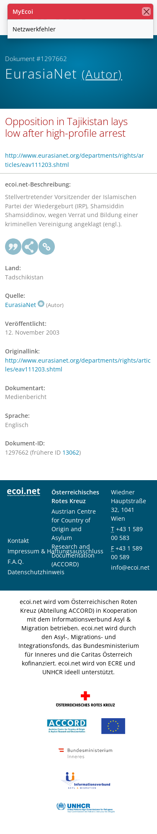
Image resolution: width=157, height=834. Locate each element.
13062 (70, 452)
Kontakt (18, 541)
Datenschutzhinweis (36, 572)
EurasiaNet (24, 305)
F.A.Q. (16, 561)
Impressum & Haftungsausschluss (55, 551)
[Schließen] (146, 11)
